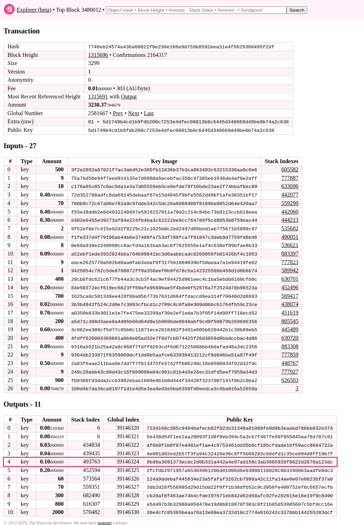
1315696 (98, 55)
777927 (289, 368)
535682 (289, 227)
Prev (118, 113)
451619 (289, 310)
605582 (289, 169)
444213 (289, 219)
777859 (289, 352)
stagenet (105, 518)
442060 (289, 211)
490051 (289, 235)
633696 (289, 186)
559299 (289, 202)
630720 (289, 335)
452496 (289, 286)
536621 (289, 244)
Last (149, 113)
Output (128, 96)
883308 (289, 344)
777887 (289, 177)
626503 (289, 377)
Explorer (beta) (34, 10)
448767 (289, 360)
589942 (289, 269)
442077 (289, 194)
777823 (289, 260)
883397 (289, 252)
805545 (289, 319)
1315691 (98, 96)
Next (133, 113)
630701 (289, 277)
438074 (289, 302)
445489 (289, 327)
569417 (289, 294)
